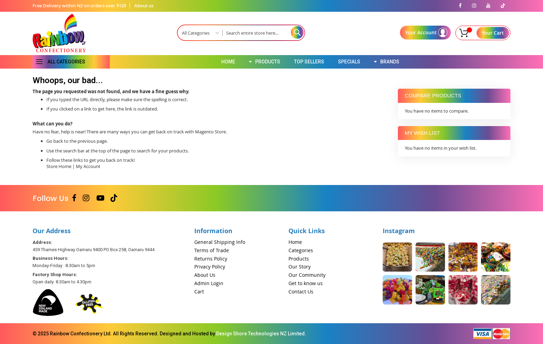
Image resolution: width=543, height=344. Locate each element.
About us (143, 5)
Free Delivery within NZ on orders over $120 (79, 5)
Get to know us (305, 283)
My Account (88, 166)
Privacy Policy (209, 266)
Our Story (299, 266)
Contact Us (300, 291)
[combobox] (263, 32)
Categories (300, 250)
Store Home (58, 166)
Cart (199, 291)
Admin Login (208, 283)
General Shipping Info (219, 242)
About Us (204, 275)
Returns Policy (210, 258)
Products (298, 258)
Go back (54, 141)
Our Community (307, 275)
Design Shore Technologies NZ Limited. (261, 333)
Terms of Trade (211, 250)
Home (295, 242)
